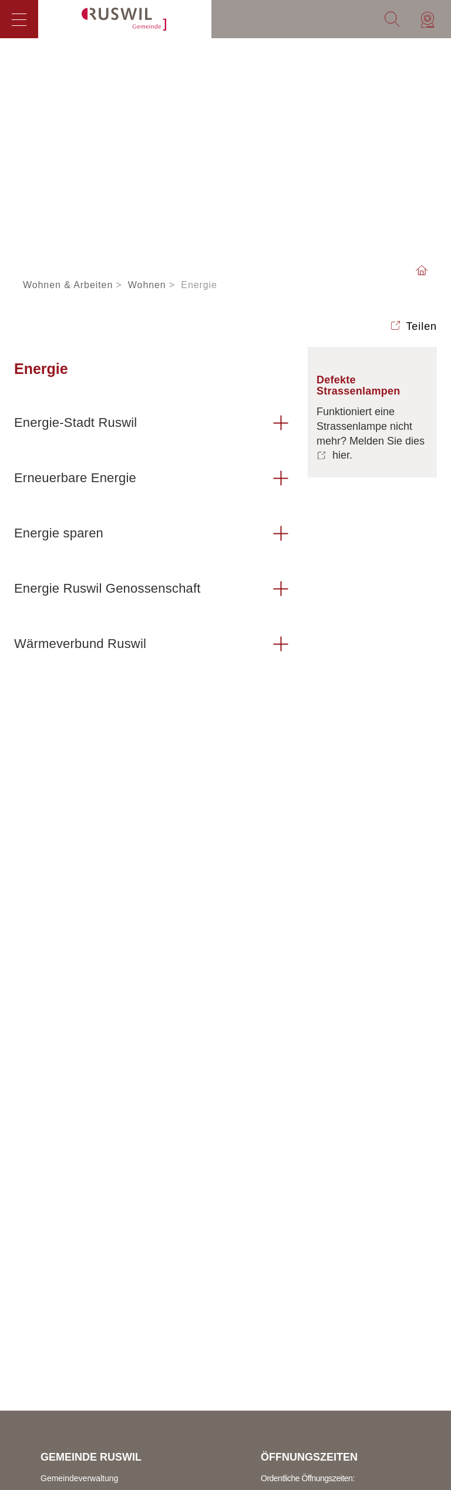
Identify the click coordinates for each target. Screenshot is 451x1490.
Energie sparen (58, 533)
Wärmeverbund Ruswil (80, 643)
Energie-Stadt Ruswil (75, 422)
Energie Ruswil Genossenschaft (107, 588)
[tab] (152, 423)
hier (340, 455)
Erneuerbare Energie (75, 477)
